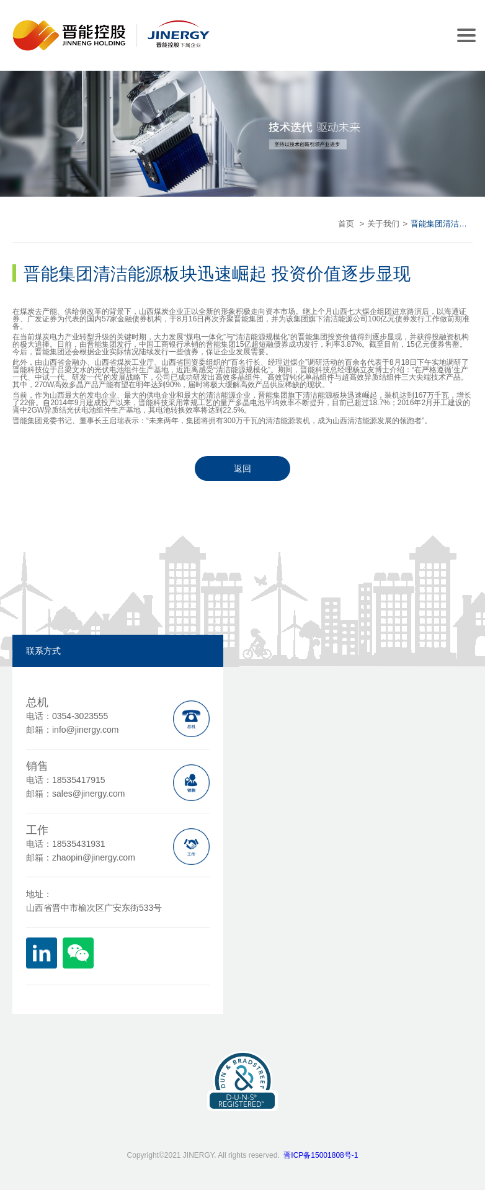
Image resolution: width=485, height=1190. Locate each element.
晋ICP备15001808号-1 (320, 1155)
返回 (242, 468)
